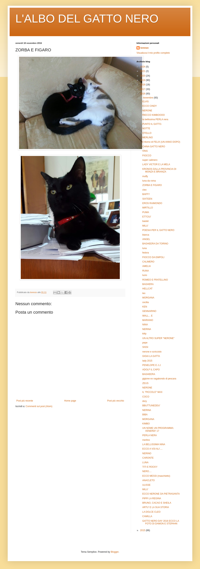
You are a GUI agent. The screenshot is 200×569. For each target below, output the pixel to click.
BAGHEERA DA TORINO (155, 243)
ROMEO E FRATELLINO (155, 279)
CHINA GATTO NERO (153, 146)
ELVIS (145, 101)
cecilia (145, 302)
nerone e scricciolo (152, 351)
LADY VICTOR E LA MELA (156, 164)
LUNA (145, 462)
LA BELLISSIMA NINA (153, 444)
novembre (148, 97)
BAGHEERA (148, 374)
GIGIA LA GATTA (151, 356)
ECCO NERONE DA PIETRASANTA (161, 493)
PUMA (145, 212)
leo (143, 293)
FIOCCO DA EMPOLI (153, 257)
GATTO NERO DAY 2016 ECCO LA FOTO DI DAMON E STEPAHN (160, 522)
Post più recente (24, 400)
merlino (146, 440)
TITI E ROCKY (150, 467)
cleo (144, 189)
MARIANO (147, 320)
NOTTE (146, 128)
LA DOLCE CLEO (151, 512)
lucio (144, 275)
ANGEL (146, 239)
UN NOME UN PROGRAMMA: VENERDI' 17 (158, 429)
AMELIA (146, 266)
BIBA (145, 414)
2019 (143, 80)
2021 (143, 71)
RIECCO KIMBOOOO (153, 115)
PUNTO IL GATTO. (152, 124)
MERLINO (147, 137)
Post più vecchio (115, 400)
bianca (145, 234)
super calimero (150, 160)
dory (144, 401)
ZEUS (145, 383)
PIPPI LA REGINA (151, 498)
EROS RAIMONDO (152, 203)
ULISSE (146, 485)
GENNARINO (149, 311)
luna (144, 248)
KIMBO (146, 423)
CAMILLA (147, 516)
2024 (143, 66)
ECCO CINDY (149, 106)
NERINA (146, 329)
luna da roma (149, 180)
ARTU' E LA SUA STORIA (155, 507)
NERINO (146, 453)
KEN (144, 306)
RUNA (145, 270)
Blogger (115, 552)
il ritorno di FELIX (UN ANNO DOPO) (161, 142)
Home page (70, 400)
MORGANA (148, 297)
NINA (145, 324)
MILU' (145, 225)
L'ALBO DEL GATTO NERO (86, 18)
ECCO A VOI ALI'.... (152, 448)
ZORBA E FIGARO (152, 185)
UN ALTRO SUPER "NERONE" (158, 338)
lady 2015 (147, 360)
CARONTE (148, 458)
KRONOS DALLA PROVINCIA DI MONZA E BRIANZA (159, 170)
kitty (144, 333)
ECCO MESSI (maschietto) (156, 476)
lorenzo (144, 48)
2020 (143, 75)
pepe (145, 342)
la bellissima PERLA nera (155, 119)
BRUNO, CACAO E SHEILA (156, 503)
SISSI (145, 347)
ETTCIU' (146, 216)
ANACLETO (148, 480)
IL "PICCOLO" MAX (152, 392)
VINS (145, 151)
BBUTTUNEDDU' (151, 405)
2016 (143, 93)
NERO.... (147, 471)
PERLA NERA (149, 435)
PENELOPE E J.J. (151, 365)
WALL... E (147, 315)
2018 (143, 84)
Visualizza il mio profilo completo (153, 53)
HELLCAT (147, 288)
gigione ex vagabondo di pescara (159, 378)
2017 (143, 89)
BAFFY (146, 194)
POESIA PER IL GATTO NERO (158, 230)
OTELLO (146, 133)
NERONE (147, 110)
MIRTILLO (147, 207)
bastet (145, 221)
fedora (145, 252)
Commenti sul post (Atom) (39, 406)
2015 (143, 530)
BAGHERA (148, 284)
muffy (145, 176)
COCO (145, 396)
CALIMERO (148, 261)
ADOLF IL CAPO (151, 369)
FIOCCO (146, 155)
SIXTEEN (147, 198)
